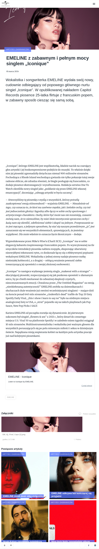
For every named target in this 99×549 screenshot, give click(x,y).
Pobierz (27, 425)
